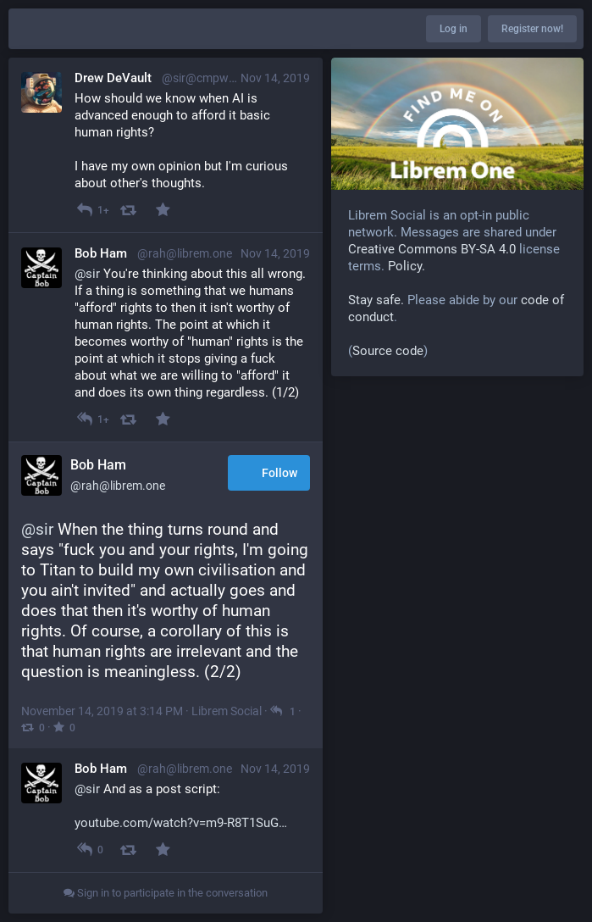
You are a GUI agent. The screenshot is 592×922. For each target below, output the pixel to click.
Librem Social (226, 711)
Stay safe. (376, 300)
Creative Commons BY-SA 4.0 (432, 249)
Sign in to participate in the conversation (166, 892)
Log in (454, 29)
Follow (269, 474)
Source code (387, 350)
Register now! (532, 29)
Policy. (406, 266)
